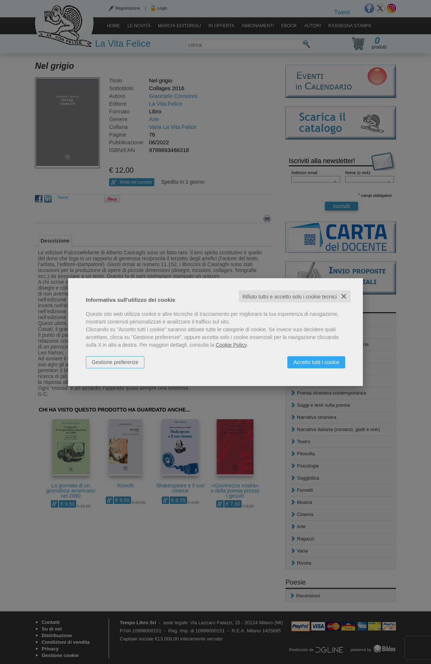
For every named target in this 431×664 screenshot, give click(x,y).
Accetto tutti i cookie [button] (316, 362)
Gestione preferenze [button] (115, 362)
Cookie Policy (231, 344)
